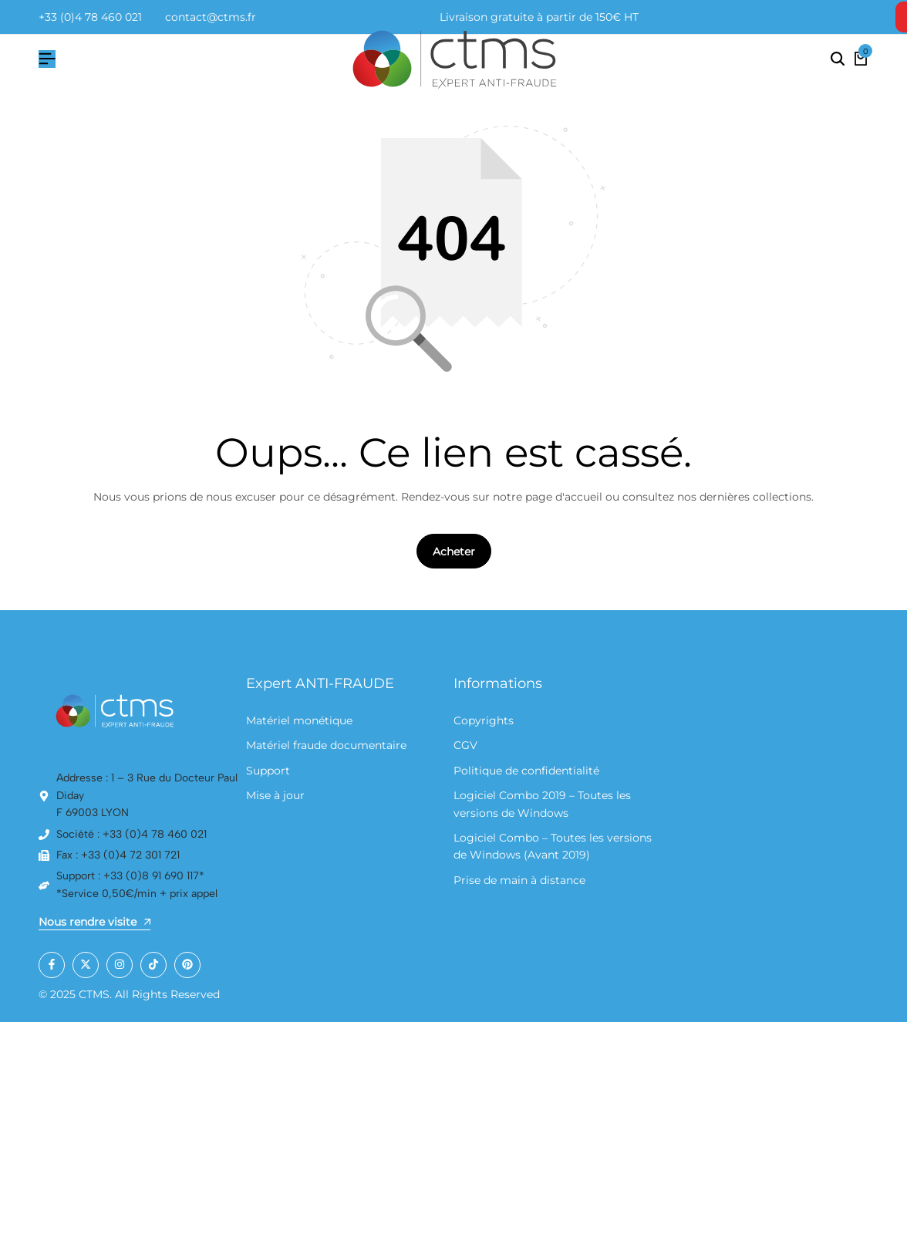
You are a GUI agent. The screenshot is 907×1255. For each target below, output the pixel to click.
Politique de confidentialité (526, 771)
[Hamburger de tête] (47, 59)
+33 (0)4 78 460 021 (90, 17)
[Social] (52, 965)
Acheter (454, 552)
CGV (465, 746)
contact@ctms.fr (210, 17)
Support (268, 771)
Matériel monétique (299, 720)
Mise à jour (275, 796)
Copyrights (484, 720)
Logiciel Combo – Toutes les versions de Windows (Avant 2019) (553, 846)
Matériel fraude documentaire (326, 746)
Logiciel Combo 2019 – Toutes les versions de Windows (542, 804)
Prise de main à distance (519, 880)
